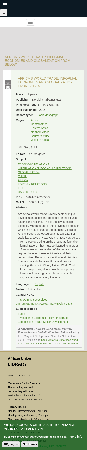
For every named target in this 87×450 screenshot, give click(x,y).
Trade (21, 313)
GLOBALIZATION (28, 172)
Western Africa (40, 139)
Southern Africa (40, 135)
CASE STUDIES (28, 192)
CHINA (22, 176)
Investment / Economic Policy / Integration (43, 317)
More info (76, 437)
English (39, 284)
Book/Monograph (48, 115)
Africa (34, 120)
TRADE (22, 188)
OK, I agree (11, 445)
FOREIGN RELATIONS (32, 184)
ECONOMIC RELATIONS (33, 164)
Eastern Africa (39, 128)
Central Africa (39, 124)
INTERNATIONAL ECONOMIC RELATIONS (45, 168)
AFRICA (23, 180)
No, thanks (30, 445)
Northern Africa (40, 132)
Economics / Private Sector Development (43, 321)
